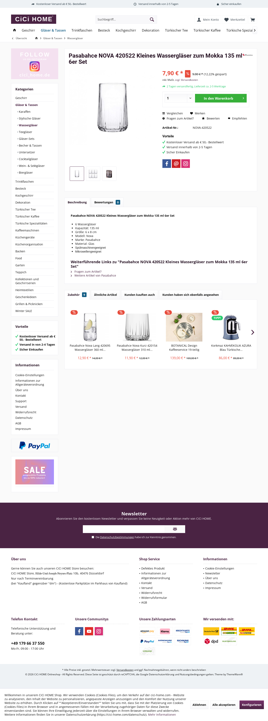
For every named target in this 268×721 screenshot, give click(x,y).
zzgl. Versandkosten (186, 80)
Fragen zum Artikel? (178, 118)
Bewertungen (107, 202)
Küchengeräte (25, 237)
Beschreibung (77, 202)
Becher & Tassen (30, 145)
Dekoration (22, 202)
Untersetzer (26, 152)
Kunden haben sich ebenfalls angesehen (190, 295)
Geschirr (21, 98)
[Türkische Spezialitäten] (244, 30)
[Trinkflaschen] (82, 30)
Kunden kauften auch (139, 295)
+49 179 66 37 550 (27, 643)
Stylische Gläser (29, 118)
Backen (20, 251)
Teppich (20, 272)
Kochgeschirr (24, 195)
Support (20, 401)
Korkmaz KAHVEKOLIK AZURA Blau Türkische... (231, 348)
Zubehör (77, 295)
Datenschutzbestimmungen (117, 537)
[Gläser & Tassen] (53, 30)
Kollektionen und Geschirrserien (27, 281)
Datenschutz (24, 418)
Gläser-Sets (26, 139)
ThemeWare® (235, 674)
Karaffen (24, 112)
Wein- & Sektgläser (31, 166)
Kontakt (20, 396)
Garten (20, 265)
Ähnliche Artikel (105, 295)
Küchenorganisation (29, 244)
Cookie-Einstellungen (29, 375)
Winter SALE (23, 311)
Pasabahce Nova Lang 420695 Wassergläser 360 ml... (90, 348)
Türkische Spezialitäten (31, 223)
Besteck (20, 188)
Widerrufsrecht (25, 412)
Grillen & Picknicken (29, 304)
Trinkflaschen (24, 181)
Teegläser (25, 132)
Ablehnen (199, 705)
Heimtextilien (24, 290)
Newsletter (212, 573)
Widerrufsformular (154, 598)
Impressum (23, 429)
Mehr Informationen (162, 714)
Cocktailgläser (28, 159)
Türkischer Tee (25, 209)
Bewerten (211, 118)
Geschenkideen (25, 297)
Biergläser (25, 172)
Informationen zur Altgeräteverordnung (29, 382)
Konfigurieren (251, 705)
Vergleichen (172, 113)
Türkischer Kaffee (27, 216)
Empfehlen (237, 118)
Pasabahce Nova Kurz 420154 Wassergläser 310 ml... (137, 348)
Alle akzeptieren (223, 705)
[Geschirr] (28, 30)
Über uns (21, 390)
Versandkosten (124, 670)
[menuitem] (252, 19)
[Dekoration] (150, 30)
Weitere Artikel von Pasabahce (93, 275)
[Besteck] (104, 30)
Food (18, 258)
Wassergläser (28, 125)
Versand (21, 407)
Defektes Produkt (153, 568)
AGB (18, 423)
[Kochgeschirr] (126, 30)
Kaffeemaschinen (27, 230)
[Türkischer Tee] (176, 30)
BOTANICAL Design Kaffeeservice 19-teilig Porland (184, 348)
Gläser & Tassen (26, 105)
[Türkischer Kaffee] (207, 30)
